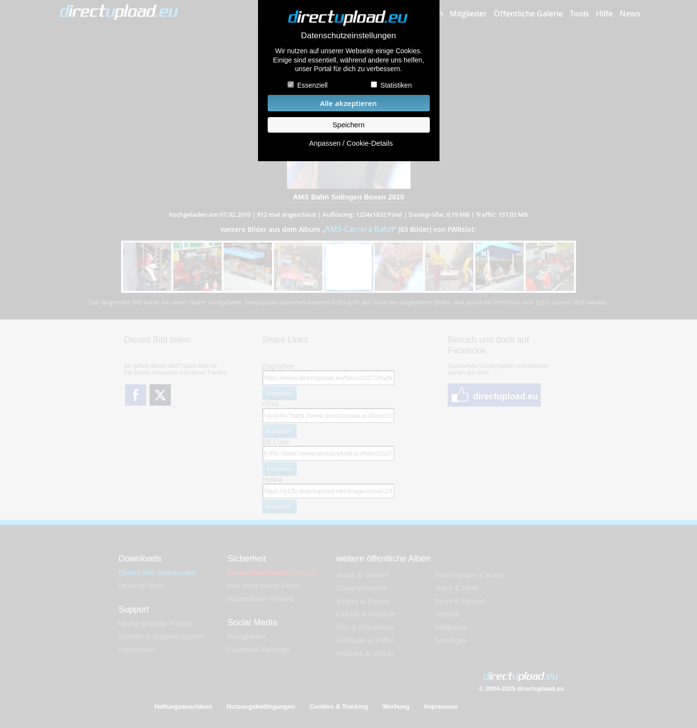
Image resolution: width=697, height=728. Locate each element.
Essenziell (312, 85)
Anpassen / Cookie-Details (351, 143)
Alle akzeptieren (348, 103)
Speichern (348, 125)
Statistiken (396, 85)
